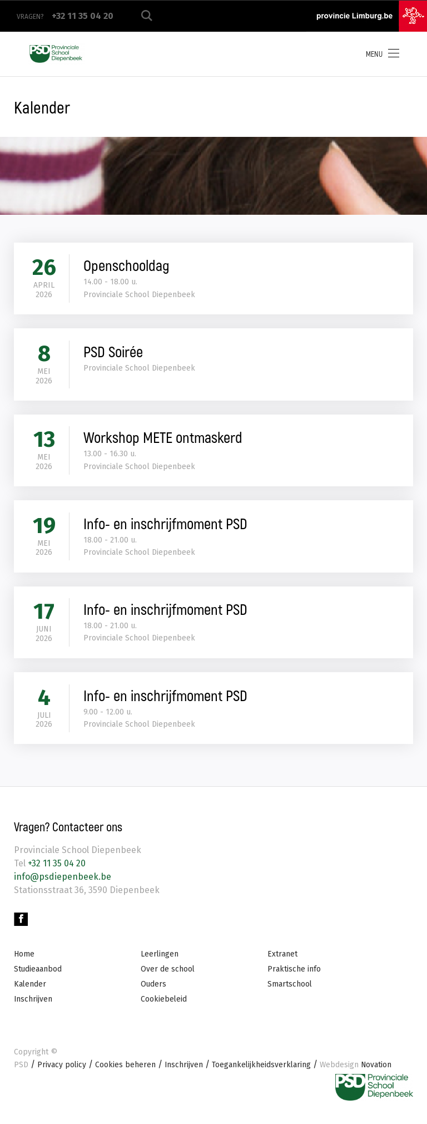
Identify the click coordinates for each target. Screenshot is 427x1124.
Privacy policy (62, 1073)
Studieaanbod (38, 977)
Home (24, 962)
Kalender (30, 992)
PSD (21, 1073)
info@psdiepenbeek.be (62, 884)
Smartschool (289, 992)
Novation (358, 1073)
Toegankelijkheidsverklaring (263, 1073)
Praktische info (294, 977)
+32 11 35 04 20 (56, 870)
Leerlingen (160, 962)
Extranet (282, 962)
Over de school (168, 977)
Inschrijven (33, 1008)
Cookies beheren (126, 1073)
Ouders (154, 992)
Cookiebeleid (164, 1008)
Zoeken (147, 16)
